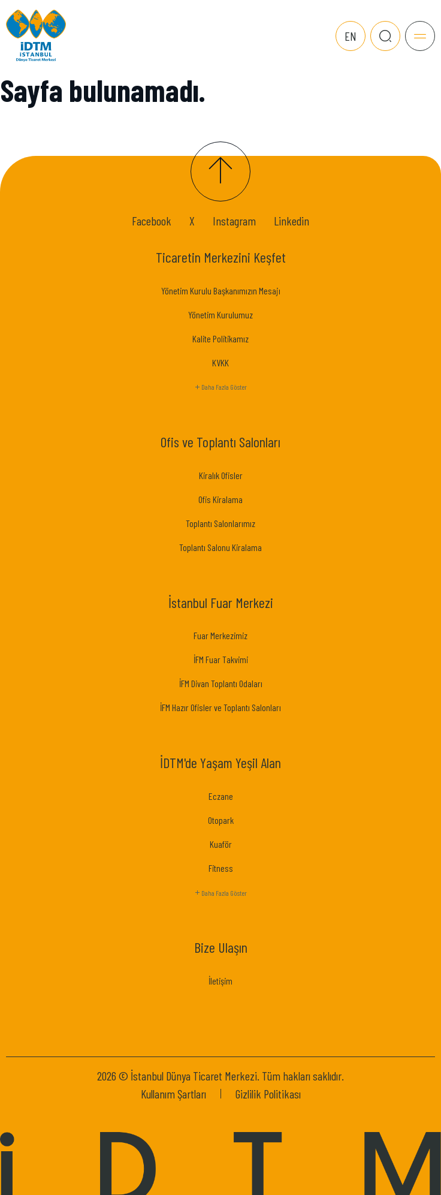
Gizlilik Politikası (268, 1093)
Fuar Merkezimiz (220, 635)
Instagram (234, 220)
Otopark (221, 820)
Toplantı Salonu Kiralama (220, 547)
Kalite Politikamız (220, 338)
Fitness (221, 868)
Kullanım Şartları (173, 1093)
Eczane (221, 796)
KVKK (220, 362)
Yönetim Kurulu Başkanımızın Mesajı (220, 290)
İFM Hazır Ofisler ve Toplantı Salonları (220, 707)
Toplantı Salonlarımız (220, 523)
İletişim (220, 980)
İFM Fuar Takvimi (221, 659)
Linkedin (291, 220)
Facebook (151, 220)
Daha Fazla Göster (220, 387)
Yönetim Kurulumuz (220, 314)
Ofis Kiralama (220, 499)
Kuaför (221, 844)
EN (351, 36)
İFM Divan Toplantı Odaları (220, 683)
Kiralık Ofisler (221, 475)
